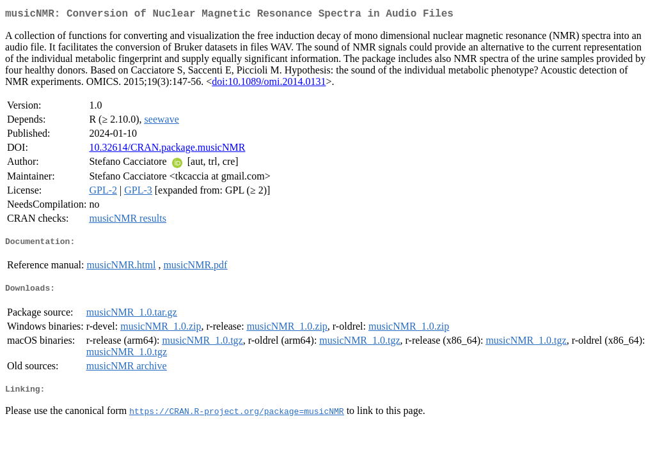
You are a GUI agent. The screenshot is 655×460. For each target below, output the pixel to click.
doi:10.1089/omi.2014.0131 (269, 84)
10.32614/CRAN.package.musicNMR (167, 149)
